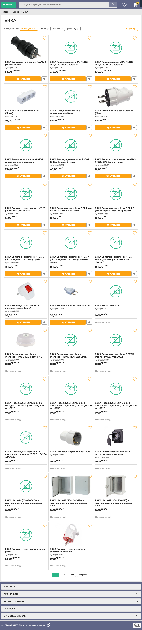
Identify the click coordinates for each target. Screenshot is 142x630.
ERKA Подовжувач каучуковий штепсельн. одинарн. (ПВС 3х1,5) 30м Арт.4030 (71, 407)
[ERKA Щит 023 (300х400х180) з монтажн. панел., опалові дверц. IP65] (71, 486)
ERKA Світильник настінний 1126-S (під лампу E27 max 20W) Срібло (26, 260)
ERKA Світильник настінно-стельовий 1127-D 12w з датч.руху (71, 357)
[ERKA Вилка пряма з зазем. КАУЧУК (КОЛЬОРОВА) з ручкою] (116, 145)
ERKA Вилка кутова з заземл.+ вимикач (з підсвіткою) (26, 308)
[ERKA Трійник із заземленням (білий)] (26, 96)
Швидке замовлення (44, 78)
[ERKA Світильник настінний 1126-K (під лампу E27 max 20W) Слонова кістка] (71, 242)
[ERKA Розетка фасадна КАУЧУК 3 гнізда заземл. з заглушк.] (71, 47)
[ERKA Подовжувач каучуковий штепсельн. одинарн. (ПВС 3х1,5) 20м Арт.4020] (116, 388)
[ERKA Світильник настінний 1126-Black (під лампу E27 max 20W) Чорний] (116, 242)
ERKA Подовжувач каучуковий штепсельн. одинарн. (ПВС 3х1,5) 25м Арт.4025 (26, 455)
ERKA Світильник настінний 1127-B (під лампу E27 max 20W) (116, 357)
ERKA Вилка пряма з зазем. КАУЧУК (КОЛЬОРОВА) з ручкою (116, 162)
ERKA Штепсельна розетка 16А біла (71, 453)
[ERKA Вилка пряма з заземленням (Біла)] (116, 96)
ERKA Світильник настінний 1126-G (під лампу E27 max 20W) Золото (116, 211)
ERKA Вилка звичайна (116, 307)
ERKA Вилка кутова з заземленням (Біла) (26, 552)
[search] (68, 5)
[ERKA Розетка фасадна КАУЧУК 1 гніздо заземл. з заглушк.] (116, 437)
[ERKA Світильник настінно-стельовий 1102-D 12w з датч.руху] (26, 340)
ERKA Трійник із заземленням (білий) (26, 113)
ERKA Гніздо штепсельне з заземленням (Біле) (71, 113)
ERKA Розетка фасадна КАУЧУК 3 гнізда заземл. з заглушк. (71, 65)
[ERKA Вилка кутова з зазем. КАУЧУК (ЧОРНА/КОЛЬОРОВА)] (26, 193)
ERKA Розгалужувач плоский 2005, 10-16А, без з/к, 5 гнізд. (71, 162)
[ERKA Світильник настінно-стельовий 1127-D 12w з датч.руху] (71, 340)
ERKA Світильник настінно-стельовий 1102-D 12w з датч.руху (26, 357)
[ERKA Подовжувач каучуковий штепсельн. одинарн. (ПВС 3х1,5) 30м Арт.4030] (71, 388)
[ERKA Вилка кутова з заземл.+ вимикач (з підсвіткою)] (26, 291)
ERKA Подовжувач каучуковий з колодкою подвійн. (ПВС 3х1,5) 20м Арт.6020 (26, 407)
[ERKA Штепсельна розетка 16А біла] (71, 437)
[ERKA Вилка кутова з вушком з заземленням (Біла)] (71, 534)
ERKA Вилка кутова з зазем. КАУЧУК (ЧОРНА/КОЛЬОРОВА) (26, 211)
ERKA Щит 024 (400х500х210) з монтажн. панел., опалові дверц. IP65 (26, 504)
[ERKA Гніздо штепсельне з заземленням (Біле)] (71, 96)
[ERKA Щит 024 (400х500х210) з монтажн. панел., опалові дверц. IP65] (26, 486)
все (72, 575)
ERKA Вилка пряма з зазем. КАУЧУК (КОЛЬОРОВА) (26, 65)
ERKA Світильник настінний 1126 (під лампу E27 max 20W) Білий (71, 211)
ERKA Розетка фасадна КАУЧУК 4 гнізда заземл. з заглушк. (26, 162)
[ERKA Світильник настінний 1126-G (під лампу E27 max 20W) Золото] (116, 193)
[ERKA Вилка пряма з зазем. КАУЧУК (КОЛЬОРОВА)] (26, 47)
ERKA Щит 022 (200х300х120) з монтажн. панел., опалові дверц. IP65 (116, 504)
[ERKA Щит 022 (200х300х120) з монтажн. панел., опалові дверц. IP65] (116, 486)
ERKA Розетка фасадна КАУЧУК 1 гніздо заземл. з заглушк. (116, 454)
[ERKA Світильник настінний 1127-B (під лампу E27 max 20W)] (116, 340)
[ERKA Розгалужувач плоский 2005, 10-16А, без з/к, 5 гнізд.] (71, 145)
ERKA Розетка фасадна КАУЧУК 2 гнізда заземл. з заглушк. (116, 65)
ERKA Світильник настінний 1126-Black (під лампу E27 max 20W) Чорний (116, 261)
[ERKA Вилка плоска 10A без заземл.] (71, 291)
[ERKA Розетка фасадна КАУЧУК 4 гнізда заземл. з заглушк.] (26, 145)
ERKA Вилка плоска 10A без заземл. (71, 307)
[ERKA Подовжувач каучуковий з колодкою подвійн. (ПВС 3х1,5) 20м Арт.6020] (26, 388)
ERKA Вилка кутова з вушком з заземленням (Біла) (71, 552)
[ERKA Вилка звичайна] (116, 291)
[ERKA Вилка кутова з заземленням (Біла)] (26, 534)
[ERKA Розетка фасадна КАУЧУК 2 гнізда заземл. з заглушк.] (116, 47)
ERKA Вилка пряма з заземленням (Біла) (116, 113)
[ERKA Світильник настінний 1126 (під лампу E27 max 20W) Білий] (71, 193)
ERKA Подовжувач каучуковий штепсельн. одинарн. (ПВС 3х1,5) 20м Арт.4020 (116, 407)
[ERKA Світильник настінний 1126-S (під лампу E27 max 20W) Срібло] (26, 242)
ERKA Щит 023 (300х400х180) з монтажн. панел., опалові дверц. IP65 (71, 504)
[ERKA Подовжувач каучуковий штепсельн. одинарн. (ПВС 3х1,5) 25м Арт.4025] (26, 437)
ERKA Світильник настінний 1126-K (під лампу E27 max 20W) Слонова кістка (71, 261)
